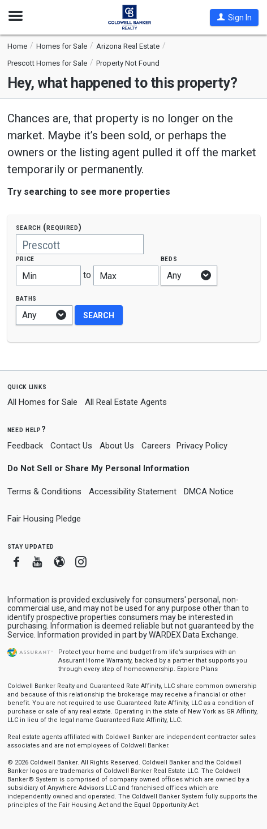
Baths (26, 298)
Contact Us (71, 446)
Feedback (25, 446)
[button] (234, 17)
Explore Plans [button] (197, 669)
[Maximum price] (125, 275)
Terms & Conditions (44, 491)
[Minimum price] (48, 275)
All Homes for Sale (42, 402)
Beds (169, 258)
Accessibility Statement (132, 491)
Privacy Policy (201, 446)
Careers (156, 446)
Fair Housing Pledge (44, 519)
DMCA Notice (209, 491)
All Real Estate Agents (126, 402)
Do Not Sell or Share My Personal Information (98, 468)
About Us (117, 446)
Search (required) (49, 227)
